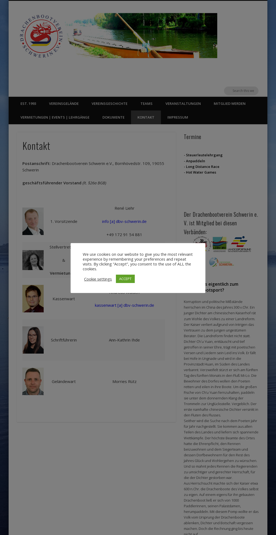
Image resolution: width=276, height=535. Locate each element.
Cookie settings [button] (98, 279)
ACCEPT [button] (125, 278)
